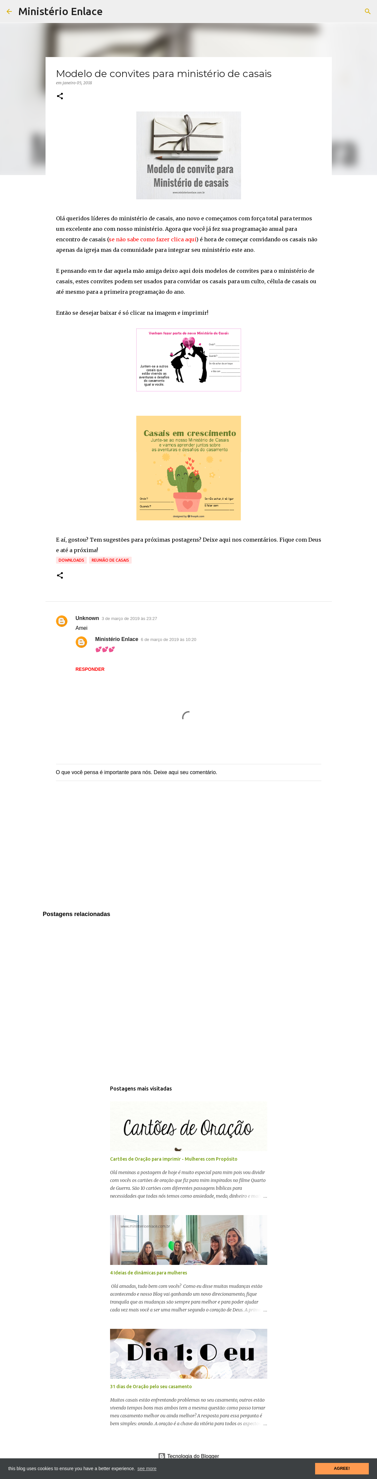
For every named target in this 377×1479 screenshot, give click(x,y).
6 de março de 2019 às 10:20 (168, 639)
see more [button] (146, 1468)
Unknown (87, 618)
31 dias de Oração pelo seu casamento (151, 1386)
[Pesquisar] (368, 11)
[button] (60, 96)
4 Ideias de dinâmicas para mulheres (148, 1272)
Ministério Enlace (60, 11)
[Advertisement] (188, 852)
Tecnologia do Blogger (188, 1456)
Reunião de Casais (110, 560)
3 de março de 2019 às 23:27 (129, 618)
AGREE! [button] (342, 1468)
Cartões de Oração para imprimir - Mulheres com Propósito (173, 1159)
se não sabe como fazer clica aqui (152, 239)
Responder (90, 669)
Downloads (71, 560)
